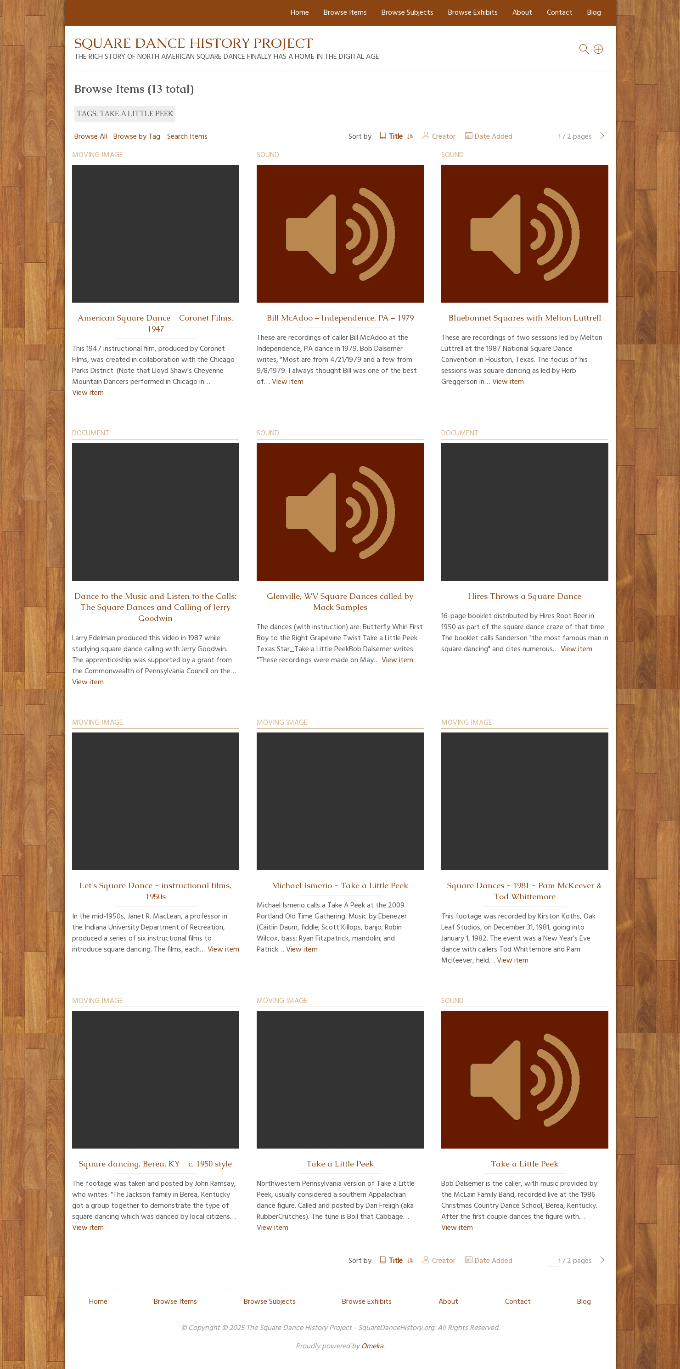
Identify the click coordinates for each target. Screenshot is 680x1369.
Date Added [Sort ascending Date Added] (493, 137)
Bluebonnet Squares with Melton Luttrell (525, 318)
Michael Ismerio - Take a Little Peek (340, 885)
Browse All (90, 137)
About (522, 13)
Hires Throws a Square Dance (524, 596)
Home (300, 13)
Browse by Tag (136, 137)
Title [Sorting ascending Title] (397, 137)
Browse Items (345, 13)
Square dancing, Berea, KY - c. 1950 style (155, 1164)
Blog (594, 13)
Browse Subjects (407, 13)
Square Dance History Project (193, 43)
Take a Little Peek (340, 1164)
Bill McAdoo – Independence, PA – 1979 (340, 318)
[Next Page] (602, 137)
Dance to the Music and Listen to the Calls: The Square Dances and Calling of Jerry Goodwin (155, 607)
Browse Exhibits (473, 13)
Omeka (372, 1346)
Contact (560, 13)
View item (88, 393)
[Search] (598, 49)
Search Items (187, 137)
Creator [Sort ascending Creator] (443, 137)
